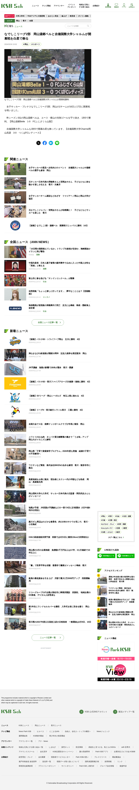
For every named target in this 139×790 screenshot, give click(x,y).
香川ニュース (56, 725)
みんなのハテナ (107, 528)
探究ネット (65, 747)
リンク (119, 761)
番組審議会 (116, 757)
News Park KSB (25, 731)
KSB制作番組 (38, 736)
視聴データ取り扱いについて (68, 761)
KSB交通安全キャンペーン (63, 752)
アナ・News (43, 741)
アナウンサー (59, 6)
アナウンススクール (26, 752)
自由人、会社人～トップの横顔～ (78, 731)
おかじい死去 (53, 16)
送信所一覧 (46, 761)
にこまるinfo (54, 731)
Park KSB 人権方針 (86, 766)
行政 (103, 520)
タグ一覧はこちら (115, 537)
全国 (31, 21)
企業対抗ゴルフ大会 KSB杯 (124, 752)
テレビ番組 (46, 6)
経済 (118, 532)
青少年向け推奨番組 (57, 736)
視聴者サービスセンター (60, 757)
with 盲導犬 (125, 747)
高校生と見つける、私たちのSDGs (102, 747)
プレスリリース (100, 757)
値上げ (64, 16)
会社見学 (43, 752)
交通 (118, 528)
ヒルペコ (40, 731)
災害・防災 (113, 520)
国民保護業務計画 (92, 761)
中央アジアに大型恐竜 (36, 16)
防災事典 (79, 747)
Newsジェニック (103, 731)
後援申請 (123, 766)
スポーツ (36, 44)
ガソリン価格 (83, 16)
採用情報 (108, 5)
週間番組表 (23, 736)
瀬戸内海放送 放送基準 (28, 761)
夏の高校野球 (84, 752)
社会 (117, 516)
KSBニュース (24, 725)
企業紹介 (96, 6)
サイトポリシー (67, 766)
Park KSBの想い (82, 757)
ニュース (35, 6)
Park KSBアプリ (101, 752)
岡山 (18, 21)
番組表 (116, 5)
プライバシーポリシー (47, 766)
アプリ (124, 5)
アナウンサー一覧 (26, 741)
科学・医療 (122, 524)
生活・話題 (127, 516)
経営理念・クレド (26, 757)
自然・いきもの (107, 532)
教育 (125, 528)
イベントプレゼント (71, 6)
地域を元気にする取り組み (84, 6)
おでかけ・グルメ (108, 524)
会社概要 (41, 757)
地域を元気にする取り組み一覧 (31, 747)
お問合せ (132, 5)
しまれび (52, 747)
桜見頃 (72, 16)
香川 (24, 21)
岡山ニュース (40, 725)
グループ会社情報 (107, 766)
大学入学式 (20, 16)
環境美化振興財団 (26, 766)
